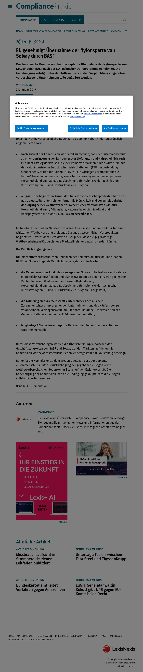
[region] (71, 116)
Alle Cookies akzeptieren (115, 128)
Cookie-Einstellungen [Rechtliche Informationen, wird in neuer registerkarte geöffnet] (93, 113)
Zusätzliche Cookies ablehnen (84, 128)
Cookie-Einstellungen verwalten (31, 128)
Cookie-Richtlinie (77, 116)
